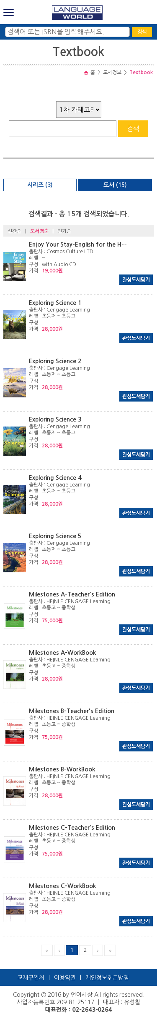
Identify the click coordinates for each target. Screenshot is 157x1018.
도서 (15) (115, 185)
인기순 (64, 231)
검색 (142, 32)
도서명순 (39, 231)
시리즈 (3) (40, 185)
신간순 (14, 231)
